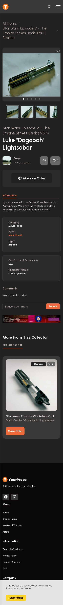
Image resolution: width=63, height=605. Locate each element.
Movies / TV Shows (12, 525)
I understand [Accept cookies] (16, 597)
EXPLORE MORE (13, 345)
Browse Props (10, 519)
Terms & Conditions (13, 549)
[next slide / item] (58, 75)
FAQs (5, 568)
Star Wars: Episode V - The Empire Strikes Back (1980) (26, 130)
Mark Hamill (15, 235)
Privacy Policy (9, 555)
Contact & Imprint (12, 562)
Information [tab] (9, 195)
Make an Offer (31, 178)
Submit (53, 306)
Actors (6, 531)
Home (6, 512)
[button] (23, 99)
